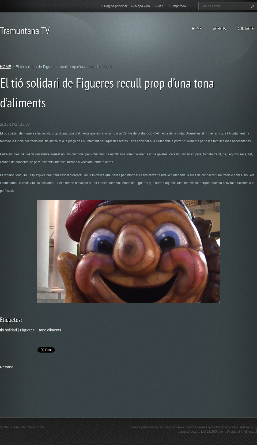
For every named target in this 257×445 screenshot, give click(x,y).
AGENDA (219, 28)
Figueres (27, 330)
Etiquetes (10, 320)
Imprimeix (179, 6)
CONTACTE (246, 28)
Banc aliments (49, 330)
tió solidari (8, 330)
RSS (161, 6)
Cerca (252, 6)
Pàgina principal (115, 6)
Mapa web (142, 6)
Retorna (6, 367)
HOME (196, 28)
